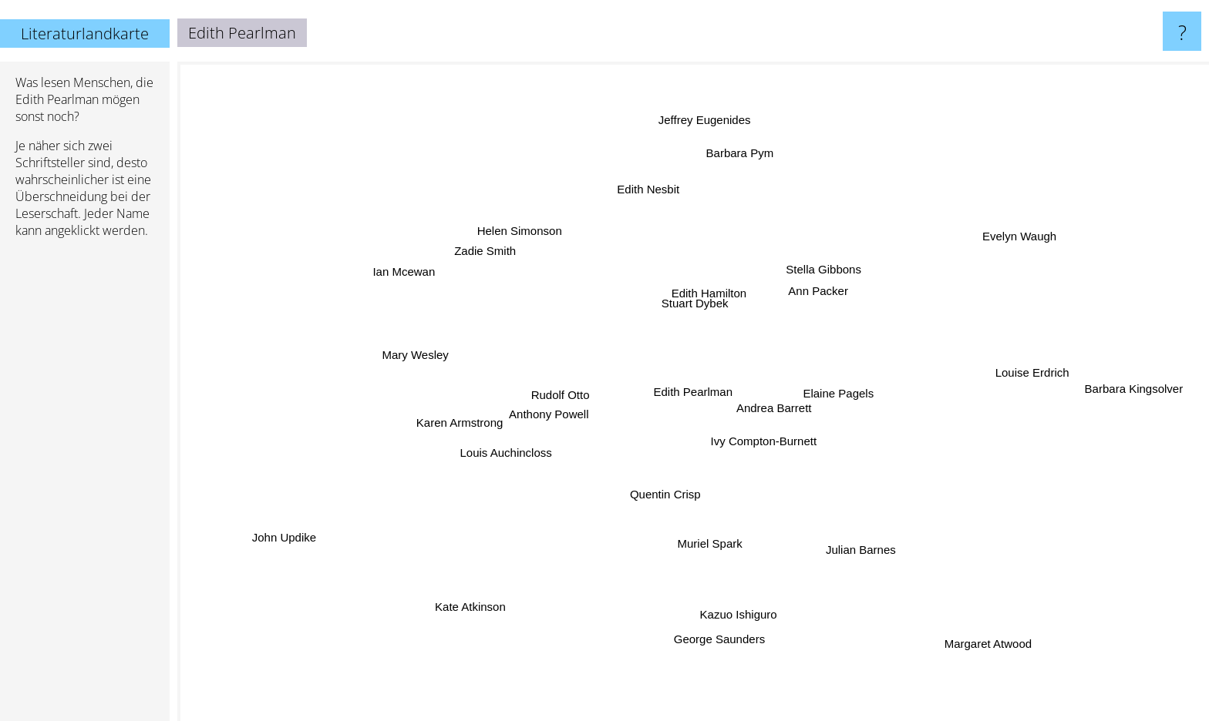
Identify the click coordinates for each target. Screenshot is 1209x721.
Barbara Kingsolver (1150, 383)
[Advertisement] (85, 486)
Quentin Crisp (666, 494)
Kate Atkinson (468, 595)
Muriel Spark (716, 561)
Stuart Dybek (698, 302)
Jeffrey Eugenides (708, 113)
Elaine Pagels (835, 391)
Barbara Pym (745, 151)
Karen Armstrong (462, 422)
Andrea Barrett (801, 420)
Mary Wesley (408, 359)
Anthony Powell (551, 432)
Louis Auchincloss (513, 451)
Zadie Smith (479, 252)
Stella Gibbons (824, 273)
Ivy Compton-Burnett (762, 442)
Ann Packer (800, 296)
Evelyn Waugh (1012, 231)
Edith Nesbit (648, 193)
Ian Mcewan (410, 259)
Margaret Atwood (996, 654)
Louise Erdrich (982, 374)
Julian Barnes (856, 536)
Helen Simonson (522, 227)
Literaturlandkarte (85, 33)
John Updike (291, 536)
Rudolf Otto (566, 393)
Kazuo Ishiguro (731, 610)
